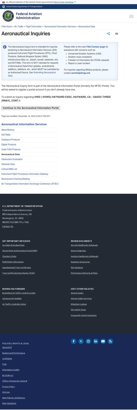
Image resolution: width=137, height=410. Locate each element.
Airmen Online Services (81, 298)
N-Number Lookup (79, 304)
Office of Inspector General (14, 381)
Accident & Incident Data (13, 245)
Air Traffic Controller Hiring (14, 304)
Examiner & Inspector (80, 262)
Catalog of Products (10, 140)
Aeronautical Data (86, 27)
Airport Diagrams (78, 251)
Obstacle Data (8, 165)
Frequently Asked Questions (84, 315)
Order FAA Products (10, 150)
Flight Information (34, 27)
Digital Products (8, 145)
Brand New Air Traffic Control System (18, 293)
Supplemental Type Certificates (16, 267)
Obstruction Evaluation (12, 160)
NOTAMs (5, 135)
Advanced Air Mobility (12, 298)
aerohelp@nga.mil (80, 73)
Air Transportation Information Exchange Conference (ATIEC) (30, 184)
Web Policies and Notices (13, 398)
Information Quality (10, 370)
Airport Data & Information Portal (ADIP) (19, 251)
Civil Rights (7, 358)
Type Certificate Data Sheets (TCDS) (18, 273)
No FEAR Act (7, 375)
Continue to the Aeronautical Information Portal (31, 108)
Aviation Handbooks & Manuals (84, 256)
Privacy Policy (8, 386)
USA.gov (6, 392)
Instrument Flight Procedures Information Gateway (24, 174)
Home (7, 27)
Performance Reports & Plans (84, 273)
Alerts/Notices (7, 130)
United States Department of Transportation (24, 6)
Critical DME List (9, 169)
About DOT (7, 347)
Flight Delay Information (13, 262)
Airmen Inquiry (77, 293)
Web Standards (9, 403)
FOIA (4, 364)
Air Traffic (18, 27)
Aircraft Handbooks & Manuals (84, 245)
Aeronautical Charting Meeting (15, 179)
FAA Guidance (77, 267)
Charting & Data (9, 256)
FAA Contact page (96, 47)
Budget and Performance (13, 353)
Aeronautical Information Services (60, 27)
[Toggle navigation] (131, 16)
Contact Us (7, 226)
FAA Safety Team (78, 310)
